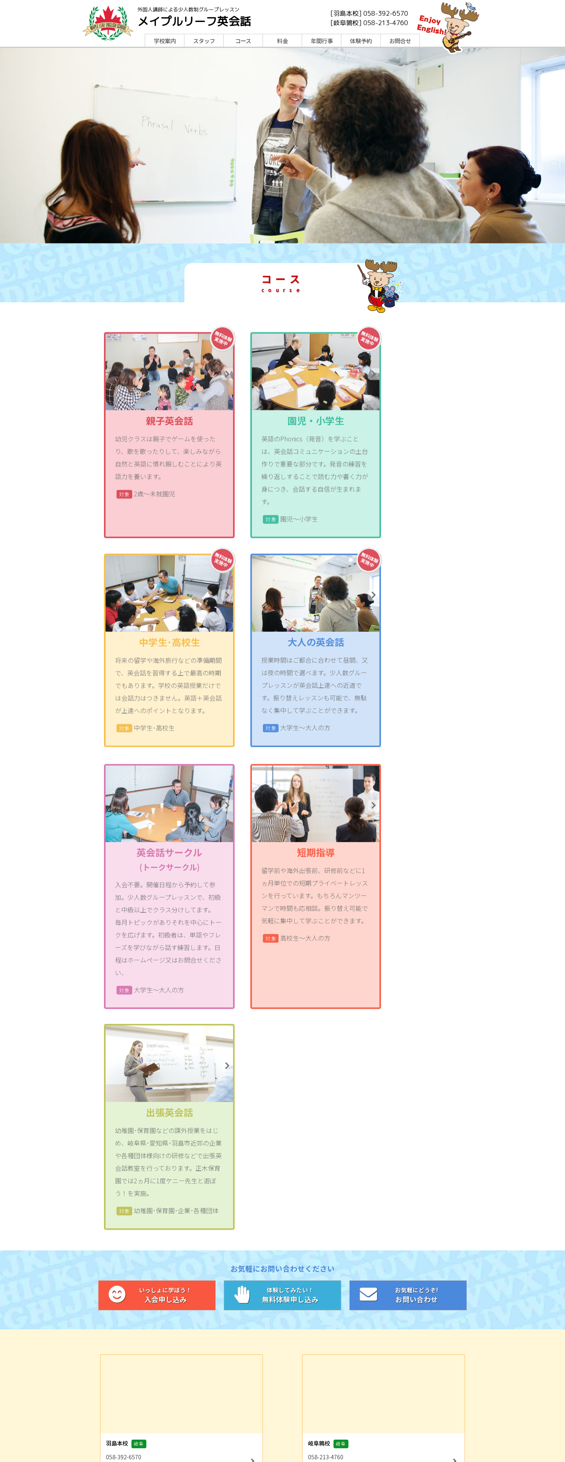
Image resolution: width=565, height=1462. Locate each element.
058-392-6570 (385, 13)
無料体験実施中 (201, 394)
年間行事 (322, 41)
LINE (212, 1415)
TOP (166, 1388)
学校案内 (165, 41)
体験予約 (361, 41)
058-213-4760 (385, 22)
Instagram (353, 1415)
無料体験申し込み (282, 1105)
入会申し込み (157, 1105)
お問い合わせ (408, 1105)
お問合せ (400, 41)
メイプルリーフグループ (361, 1434)
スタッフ (204, 41)
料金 (282, 41)
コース (243, 41)
